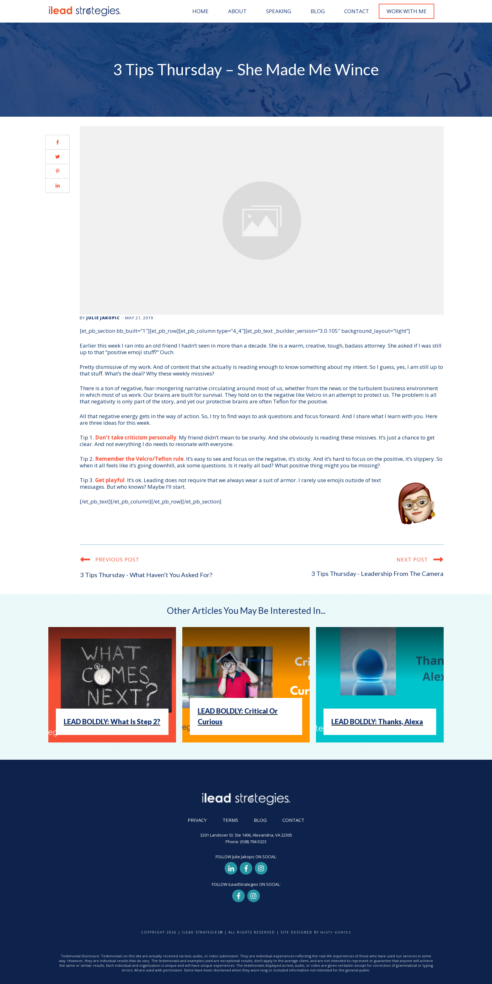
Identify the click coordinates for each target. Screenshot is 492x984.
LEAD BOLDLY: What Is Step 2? (112, 721)
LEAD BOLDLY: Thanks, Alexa (377, 721)
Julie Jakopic (103, 318)
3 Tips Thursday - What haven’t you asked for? (146, 574)
